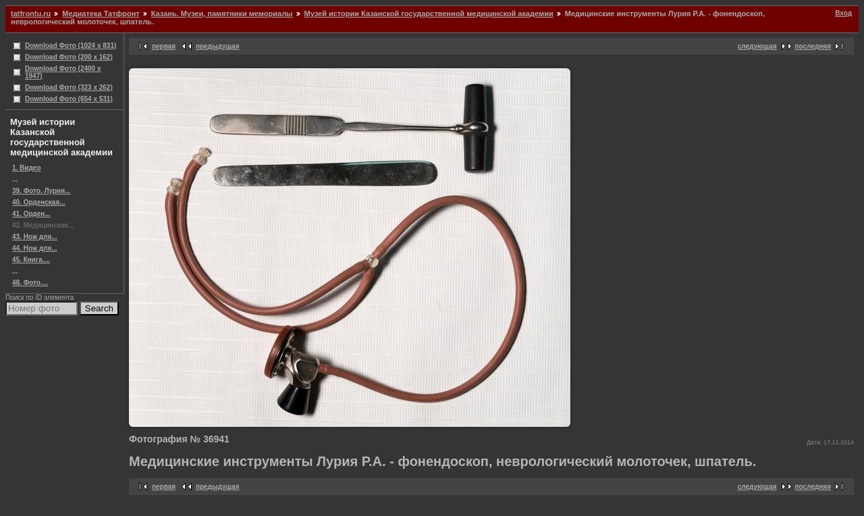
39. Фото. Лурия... (41, 191)
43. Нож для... (34, 236)
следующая (757, 46)
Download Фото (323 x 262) (69, 87)
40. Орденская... (38, 202)
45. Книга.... (31, 259)
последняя (813, 46)
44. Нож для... (34, 248)
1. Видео (26, 168)
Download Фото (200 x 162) (69, 57)
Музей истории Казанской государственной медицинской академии (429, 13)
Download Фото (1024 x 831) (70, 45)
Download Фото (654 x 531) (69, 99)
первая (164, 46)
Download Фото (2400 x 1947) (63, 72)
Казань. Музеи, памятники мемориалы (222, 13)
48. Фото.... (30, 282)
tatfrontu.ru (31, 13)
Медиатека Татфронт (100, 13)
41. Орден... (31, 213)
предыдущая (218, 46)
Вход (843, 13)
